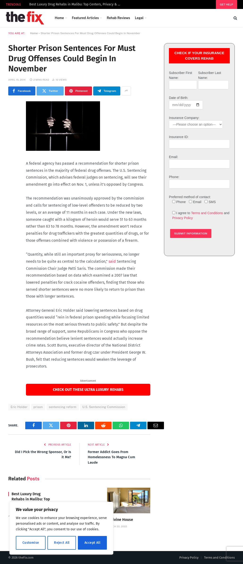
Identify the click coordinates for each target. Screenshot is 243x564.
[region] (61, 528)
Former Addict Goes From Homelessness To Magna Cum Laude (111, 457)
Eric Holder (19, 407)
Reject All (61, 543)
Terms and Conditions (207, 213)
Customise (30, 543)
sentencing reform (62, 407)
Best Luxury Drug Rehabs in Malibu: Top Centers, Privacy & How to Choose (76, 4)
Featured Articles (85, 18)
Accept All (92, 543)
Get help (226, 4)
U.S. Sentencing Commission (103, 407)
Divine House (121, 519)
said (112, 261)
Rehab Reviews (118, 18)
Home (59, 18)
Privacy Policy (182, 218)
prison (38, 407)
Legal (139, 18)
